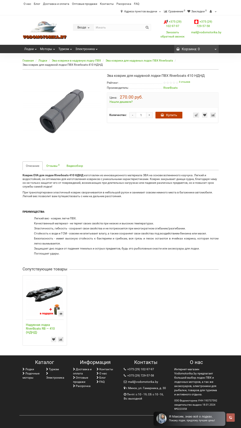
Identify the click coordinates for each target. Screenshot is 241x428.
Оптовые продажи (84, 3)
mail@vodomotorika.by (206, 32)
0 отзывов (184, 82)
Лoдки (30, 48)
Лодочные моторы (31, 375)
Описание (32, 165)
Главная (28, 60)
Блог (37, 3)
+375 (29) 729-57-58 (140, 375)
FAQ (136, 3)
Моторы (47, 48)
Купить (169, 115)
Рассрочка (123, 3)
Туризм (65, 48)
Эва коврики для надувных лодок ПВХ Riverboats (139, 60)
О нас (27, 3)
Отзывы (52, 165)
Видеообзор (75, 165)
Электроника (86, 48)
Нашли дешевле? (121, 101)
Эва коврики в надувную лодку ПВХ (76, 60)
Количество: (118, 115)
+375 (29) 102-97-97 (140, 369)
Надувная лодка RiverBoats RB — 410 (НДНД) (40, 328)
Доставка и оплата (56, 3)
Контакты (107, 3)
